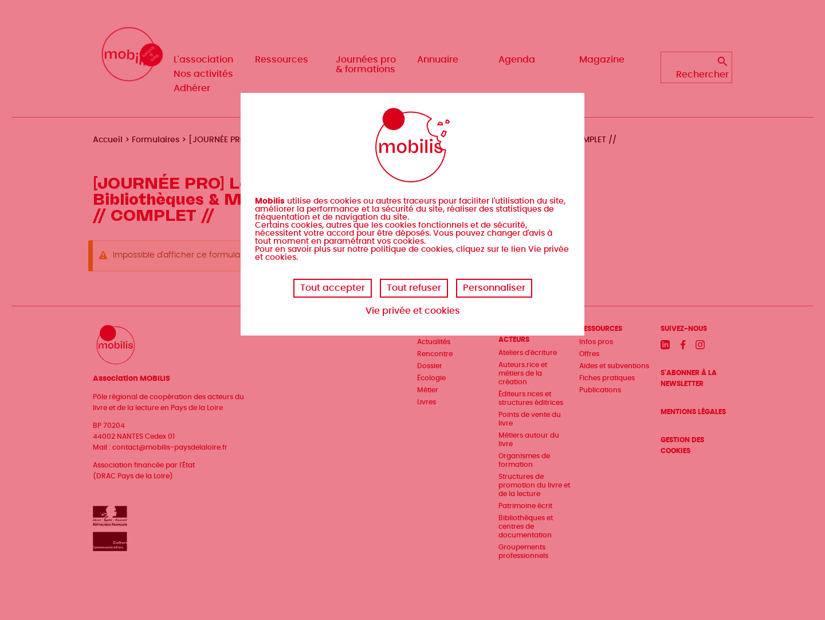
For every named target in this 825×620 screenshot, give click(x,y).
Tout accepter (332, 288)
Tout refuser (414, 288)
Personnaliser (494, 288)
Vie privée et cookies (413, 310)
